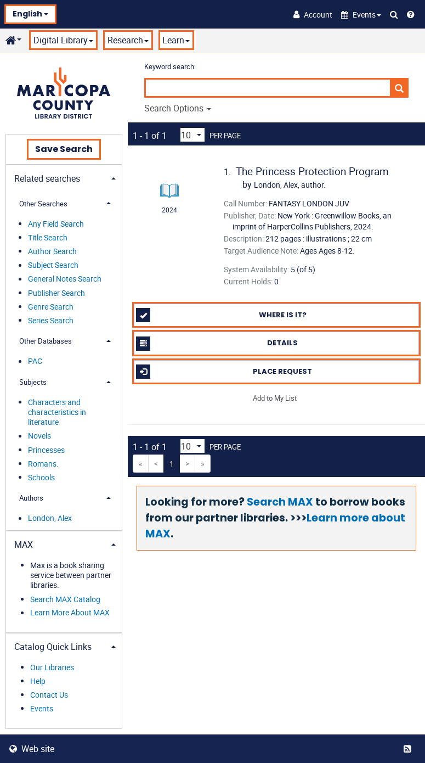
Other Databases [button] (45, 341)
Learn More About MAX (70, 613)
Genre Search (50, 306)
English (30, 13)
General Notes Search (64, 279)
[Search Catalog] (394, 14)
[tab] (64, 177)
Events (41, 708)
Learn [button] (176, 40)
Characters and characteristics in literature (57, 412)
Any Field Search (56, 223)
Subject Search (53, 265)
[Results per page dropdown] (192, 135)
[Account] (312, 14)
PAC (35, 361)
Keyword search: (170, 66)
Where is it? (221, 315)
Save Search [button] (64, 149)
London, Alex (50, 518)
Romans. (43, 463)
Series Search (50, 320)
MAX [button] (23, 544)
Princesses (46, 450)
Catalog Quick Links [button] (53, 647)
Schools (41, 477)
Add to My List (275, 398)
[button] (361, 14)
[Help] (411, 14)
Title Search (47, 237)
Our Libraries (52, 667)
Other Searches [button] (43, 204)
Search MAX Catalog (65, 599)
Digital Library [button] (63, 40)
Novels (39, 436)
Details (217, 343)
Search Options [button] (177, 108)
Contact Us (49, 694)
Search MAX (280, 502)
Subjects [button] (33, 382)
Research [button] (128, 40)
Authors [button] (31, 498)
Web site (31, 749)
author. (290, 184)
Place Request (224, 371)
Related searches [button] (47, 178)
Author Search (52, 251)
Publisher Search (56, 293)
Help (38, 681)
